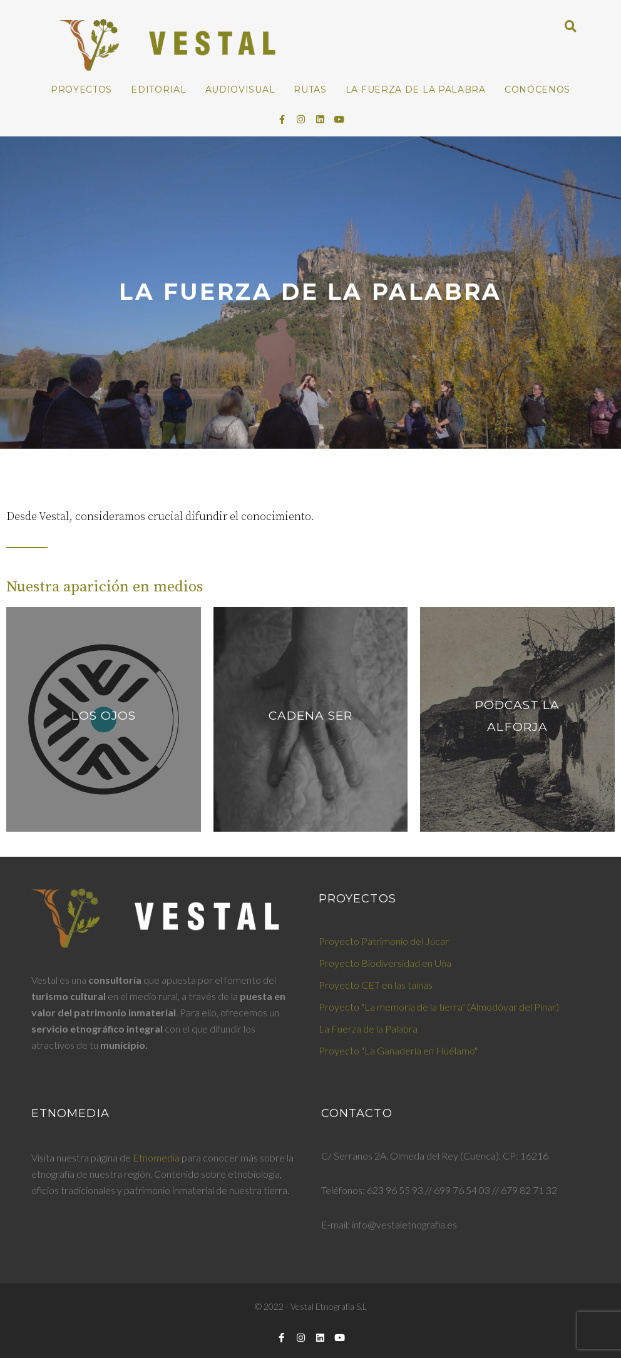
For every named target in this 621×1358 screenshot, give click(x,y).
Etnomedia (156, 1157)
